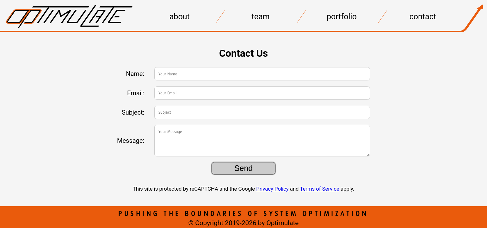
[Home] (69, 33)
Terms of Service (319, 189)
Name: (135, 74)
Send (243, 168)
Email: (135, 93)
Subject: (133, 112)
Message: (130, 140)
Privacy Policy (272, 189)
